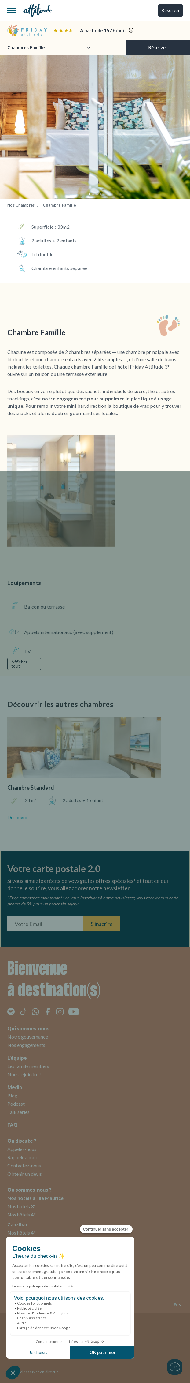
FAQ (12, 1125)
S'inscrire (102, 923)
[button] (89, 194)
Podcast (16, 1104)
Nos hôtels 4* (21, 1214)
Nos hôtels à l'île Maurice (35, 1198)
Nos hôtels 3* (21, 1206)
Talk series (18, 1112)
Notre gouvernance (27, 1037)
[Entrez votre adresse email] (45, 923)
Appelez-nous (21, 1149)
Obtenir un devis (24, 1174)
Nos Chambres (21, 205)
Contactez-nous (24, 1165)
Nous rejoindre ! (24, 1074)
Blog (12, 1095)
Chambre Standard (30, 787)
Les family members (28, 1066)
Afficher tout (19, 664)
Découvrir (17, 817)
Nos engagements (26, 1045)
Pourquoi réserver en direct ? (32, 1372)
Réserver (170, 10)
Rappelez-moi (22, 1157)
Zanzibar (17, 1224)
